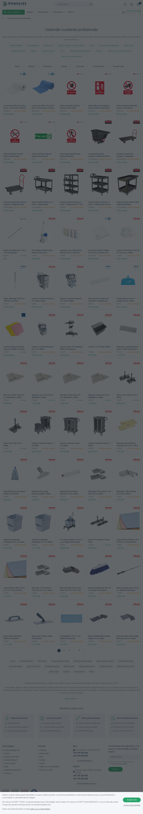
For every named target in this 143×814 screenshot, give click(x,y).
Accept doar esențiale (132, 805)
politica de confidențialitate (40, 809)
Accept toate (132, 800)
